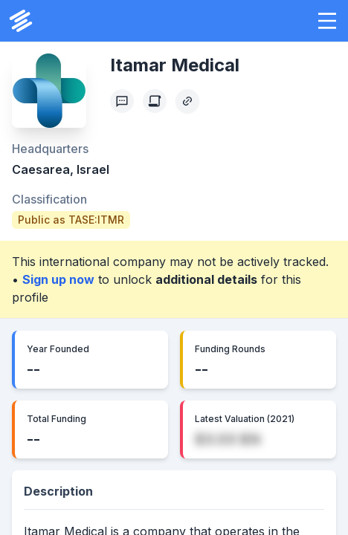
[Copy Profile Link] (187, 101)
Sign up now (58, 279)
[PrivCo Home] (21, 21)
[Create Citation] (155, 101)
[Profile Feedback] (122, 101)
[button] (327, 21)
